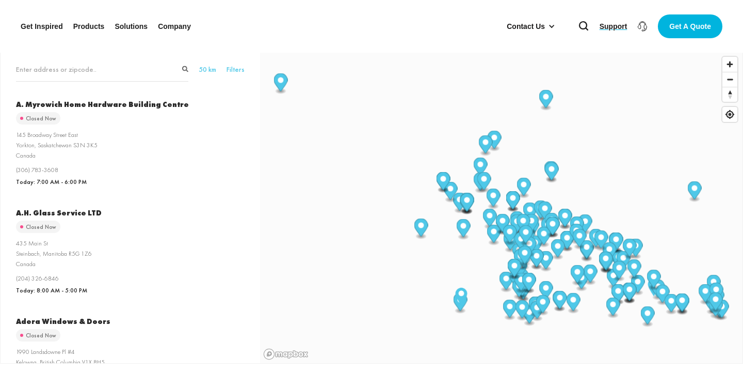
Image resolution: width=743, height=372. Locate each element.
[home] (371, 26)
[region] (501, 207)
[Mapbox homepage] (286, 354)
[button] (531, 26)
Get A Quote (690, 26)
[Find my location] (729, 114)
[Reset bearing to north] (729, 94)
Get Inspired (42, 26)
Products (89, 26)
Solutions (131, 26)
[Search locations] (102, 69)
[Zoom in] (729, 64)
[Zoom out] (729, 79)
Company (174, 26)
